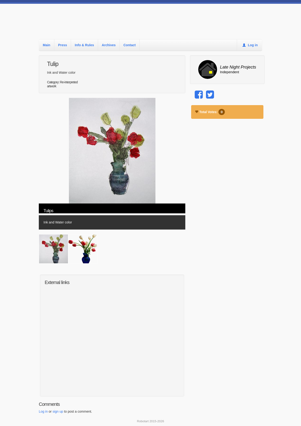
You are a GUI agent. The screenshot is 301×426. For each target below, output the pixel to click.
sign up (57, 411)
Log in (250, 45)
